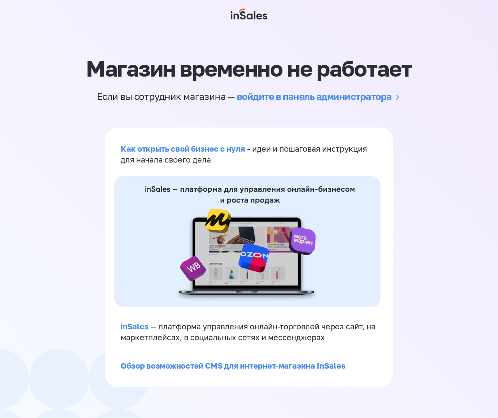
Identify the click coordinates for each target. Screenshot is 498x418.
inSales (135, 326)
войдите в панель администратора (314, 96)
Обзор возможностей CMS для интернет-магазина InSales (233, 365)
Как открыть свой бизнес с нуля (183, 148)
